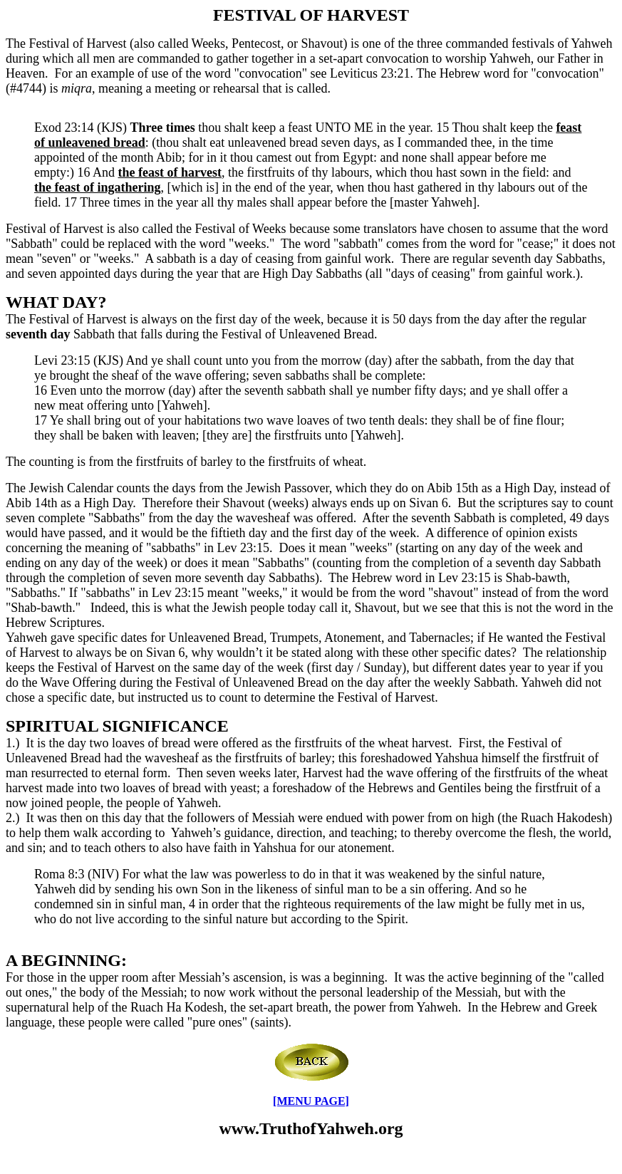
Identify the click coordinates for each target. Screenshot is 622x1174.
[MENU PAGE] (311, 1101)
